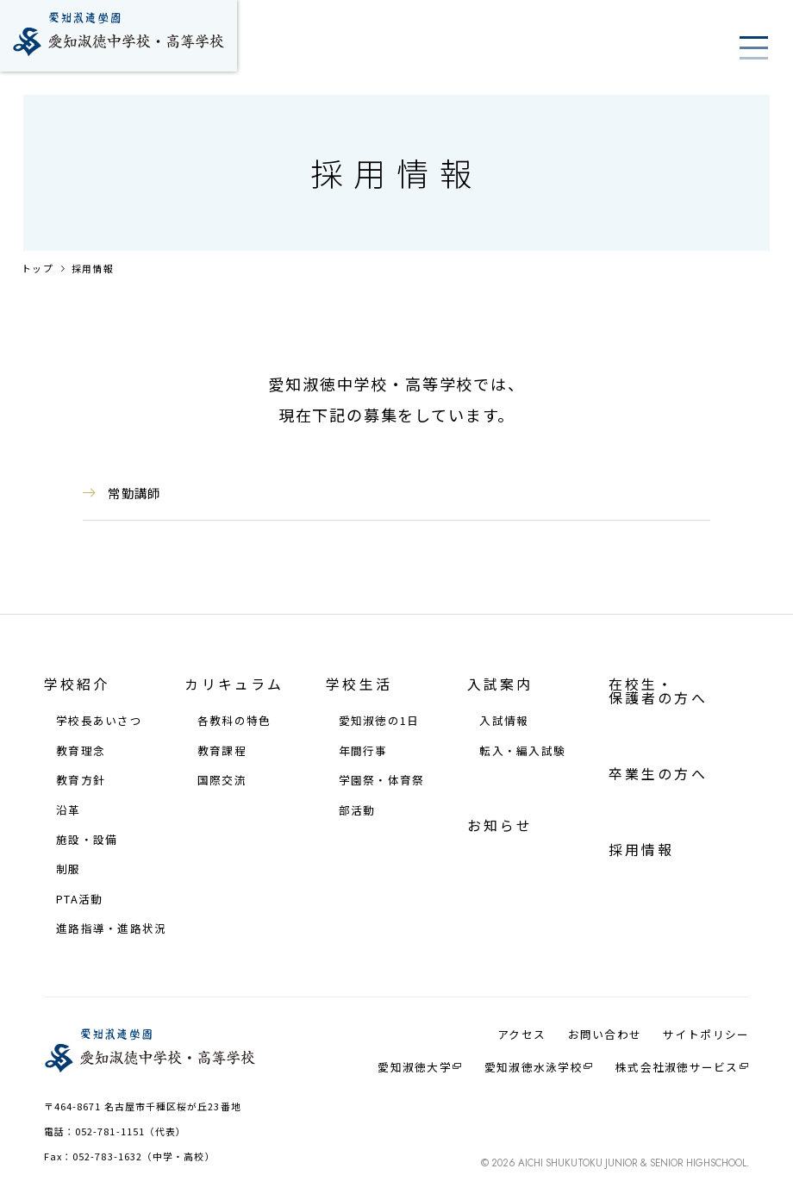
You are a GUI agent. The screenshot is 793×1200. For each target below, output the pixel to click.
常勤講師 (134, 493)
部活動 (357, 810)
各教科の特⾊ (234, 721)
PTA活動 (79, 899)
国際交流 (222, 780)
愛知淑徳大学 (415, 1067)
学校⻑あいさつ (99, 721)
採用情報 (92, 268)
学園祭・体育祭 (382, 780)
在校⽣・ (658, 691)
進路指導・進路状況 (111, 928)
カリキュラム (234, 684)
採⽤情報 (642, 850)
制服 (68, 869)
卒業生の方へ (658, 774)
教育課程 (222, 751)
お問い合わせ (605, 1034)
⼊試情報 (503, 721)
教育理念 (80, 751)
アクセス (521, 1034)
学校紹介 (77, 684)
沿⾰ (68, 810)
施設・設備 (86, 840)
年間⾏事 (363, 751)
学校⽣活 (359, 684)
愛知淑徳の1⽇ (379, 721)
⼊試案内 (500, 684)
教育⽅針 (80, 780)
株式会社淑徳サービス (677, 1067)
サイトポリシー (706, 1034)
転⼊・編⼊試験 (522, 751)
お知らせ (500, 826)
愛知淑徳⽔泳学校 (533, 1067)
